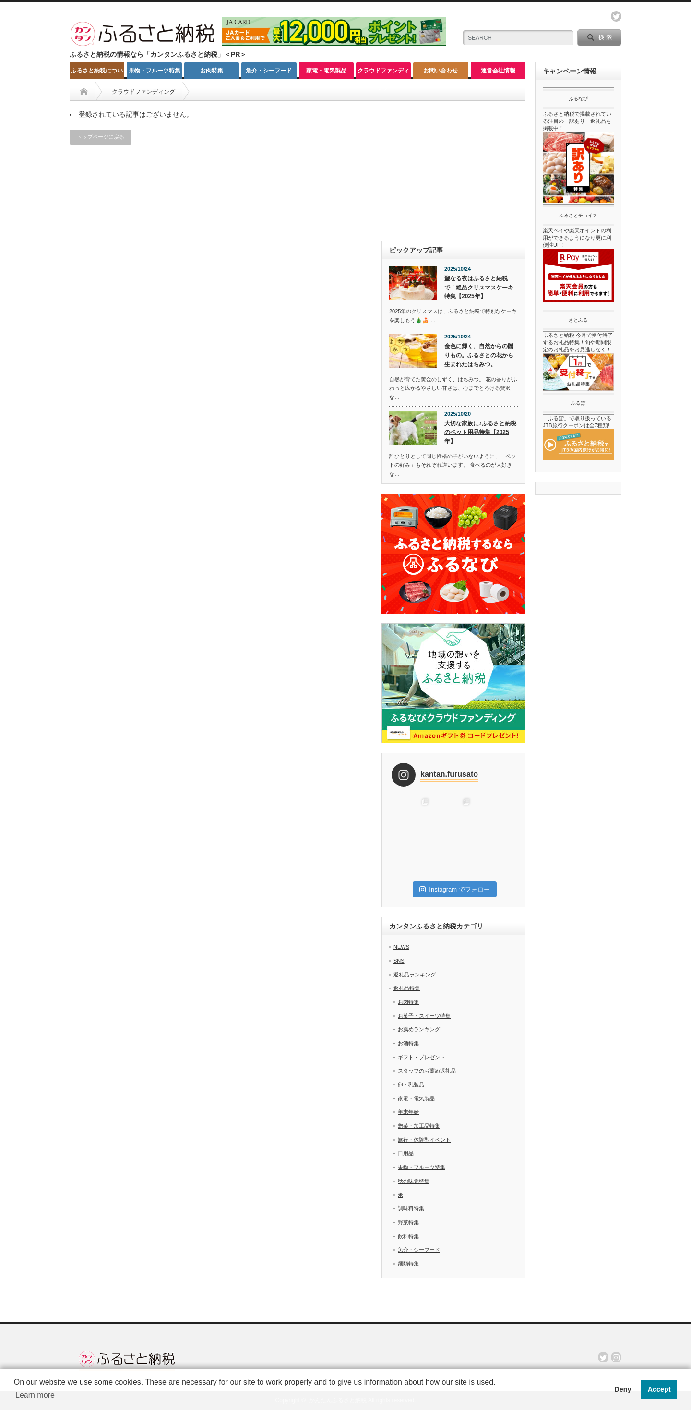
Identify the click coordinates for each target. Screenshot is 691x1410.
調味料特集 (411, 1208)
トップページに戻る (100, 137)
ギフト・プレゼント (421, 1057)
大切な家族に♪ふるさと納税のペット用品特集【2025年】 (480, 432)
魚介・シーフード (269, 70)
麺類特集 (408, 1263)
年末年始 (408, 1112)
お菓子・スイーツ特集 (424, 1016)
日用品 (406, 1153)
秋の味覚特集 (413, 1181)
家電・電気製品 (326, 70)
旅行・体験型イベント (424, 1140)
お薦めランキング (419, 1029)
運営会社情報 (498, 70)
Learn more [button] (35, 1395)
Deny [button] (622, 1389)
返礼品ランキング (414, 974)
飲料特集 (408, 1236)
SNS (399, 961)
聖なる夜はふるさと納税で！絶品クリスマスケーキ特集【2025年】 (478, 287)
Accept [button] (659, 1389)
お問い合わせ (440, 70)
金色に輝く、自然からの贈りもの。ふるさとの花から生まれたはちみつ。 (478, 355)
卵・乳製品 (411, 1084)
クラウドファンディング (383, 73)
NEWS (401, 947)
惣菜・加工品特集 (419, 1126)
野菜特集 (408, 1222)
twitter (616, 16)
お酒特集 (408, 1043)
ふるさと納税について (97, 73)
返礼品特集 (406, 988)
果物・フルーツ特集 (154, 70)
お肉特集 (211, 70)
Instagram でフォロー (454, 889)
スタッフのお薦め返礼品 (427, 1070)
